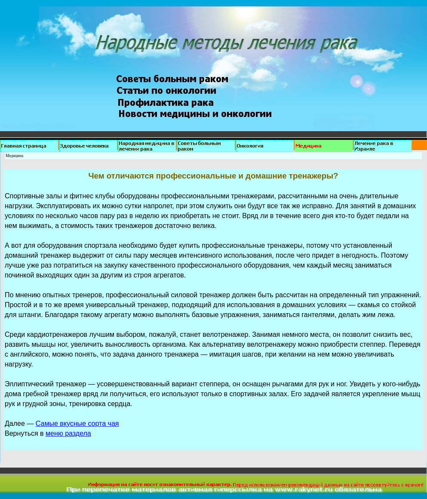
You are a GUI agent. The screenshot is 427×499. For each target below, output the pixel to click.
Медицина (14, 156)
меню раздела (68, 433)
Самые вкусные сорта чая (77, 423)
